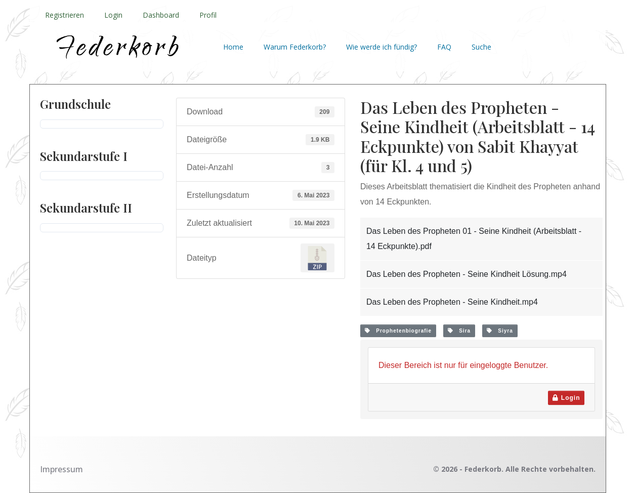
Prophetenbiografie (398, 331)
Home (233, 47)
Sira (459, 331)
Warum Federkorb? (295, 47)
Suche (481, 47)
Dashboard (161, 15)
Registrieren (64, 15)
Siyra (500, 331)
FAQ (444, 47)
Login (113, 15)
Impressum (61, 469)
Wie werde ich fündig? (381, 47)
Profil (208, 15)
